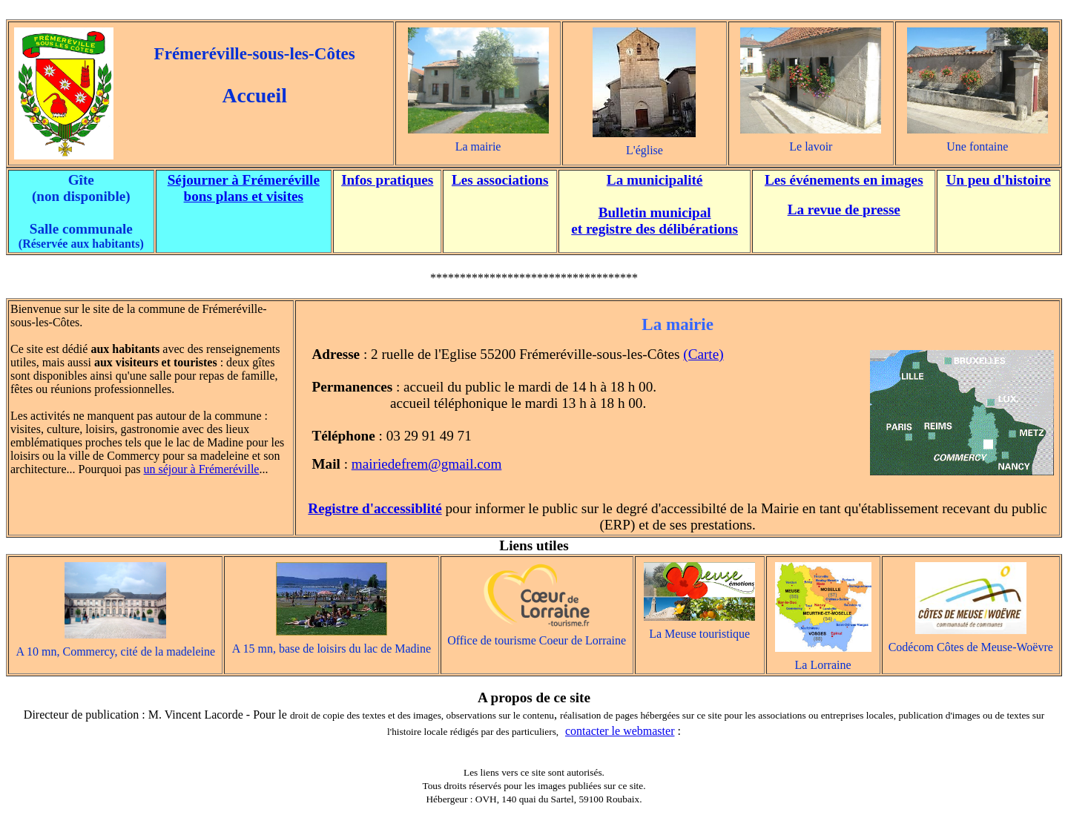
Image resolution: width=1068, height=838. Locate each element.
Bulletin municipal (655, 212)
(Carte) (703, 354)
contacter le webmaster (619, 731)
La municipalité (655, 180)
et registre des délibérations (654, 229)
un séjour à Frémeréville (202, 469)
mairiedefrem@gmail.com (427, 464)
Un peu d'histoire (998, 180)
